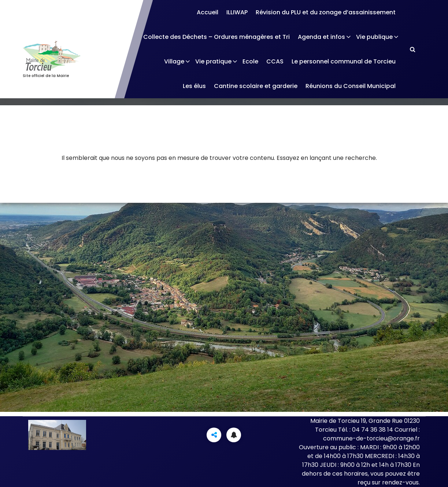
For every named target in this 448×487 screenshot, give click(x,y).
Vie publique (374, 37)
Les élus (194, 86)
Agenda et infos (321, 37)
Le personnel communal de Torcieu (344, 61)
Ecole (250, 61)
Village (174, 61)
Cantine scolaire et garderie (255, 86)
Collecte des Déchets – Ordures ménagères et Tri (216, 37)
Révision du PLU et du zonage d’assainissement (326, 12)
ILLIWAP (237, 12)
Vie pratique (213, 61)
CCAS (275, 61)
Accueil (207, 12)
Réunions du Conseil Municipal (351, 86)
